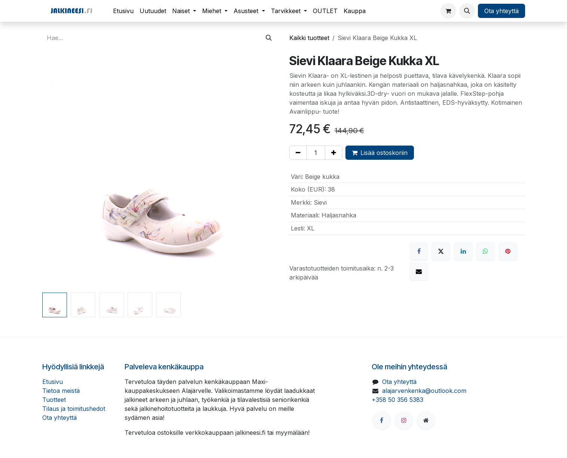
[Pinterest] (508, 251)
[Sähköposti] (419, 271)
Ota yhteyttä (501, 11)
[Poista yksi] (298, 153)
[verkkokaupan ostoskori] (448, 11)
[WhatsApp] (485, 251)
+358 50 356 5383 (397, 399)
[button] (467, 11)
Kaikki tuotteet (309, 38)
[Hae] (268, 38)
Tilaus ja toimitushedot (73, 408)
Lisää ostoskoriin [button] (380, 152)
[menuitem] (123, 10)
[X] (441, 251)
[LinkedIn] (463, 251)
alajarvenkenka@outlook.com (424, 390)
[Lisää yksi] (333, 153)
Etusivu (52, 381)
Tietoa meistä (61, 390)
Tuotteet (54, 399)
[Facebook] (419, 251)
